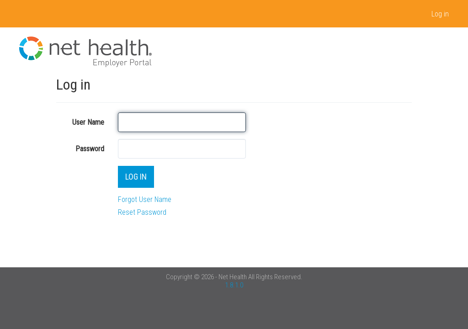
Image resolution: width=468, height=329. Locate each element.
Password (89, 148)
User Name (88, 122)
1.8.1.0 (234, 285)
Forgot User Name (144, 199)
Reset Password (142, 212)
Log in (440, 14)
